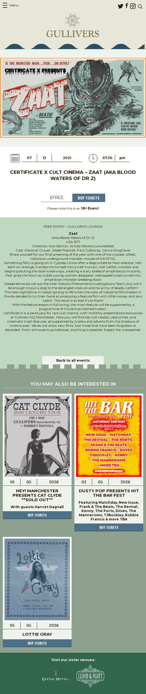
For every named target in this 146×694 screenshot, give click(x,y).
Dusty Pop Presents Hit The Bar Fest (109, 493)
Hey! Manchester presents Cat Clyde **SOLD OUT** (37, 495)
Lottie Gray (37, 634)
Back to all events (73, 360)
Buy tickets (37, 515)
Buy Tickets (89, 198)
